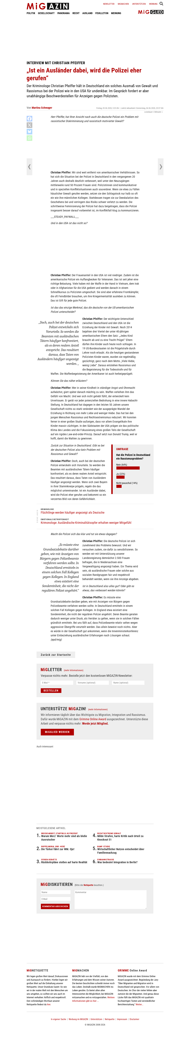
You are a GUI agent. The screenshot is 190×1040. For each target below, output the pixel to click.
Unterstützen (139, 4)
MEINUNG (116, 13)
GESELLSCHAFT (46, 13)
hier (48, 1004)
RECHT (76, 13)
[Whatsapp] (29, 138)
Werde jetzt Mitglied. (95, 723)
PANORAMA (63, 13)
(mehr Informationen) (73, 670)
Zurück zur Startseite (56, 654)
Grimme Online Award (92, 719)
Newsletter (108, 4)
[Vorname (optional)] (92, 683)
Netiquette (88, 885)
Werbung (153, 4)
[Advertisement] (95, 37)
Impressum (122, 1019)
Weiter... (139, 1004)
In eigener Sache (58, 1019)
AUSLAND (87, 13)
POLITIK (31, 13)
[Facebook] (29, 118)
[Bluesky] (29, 131)
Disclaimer (134, 1019)
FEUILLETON (101, 13)
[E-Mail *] (57, 683)
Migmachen (123, 4)
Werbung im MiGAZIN (78, 1019)
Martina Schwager (42, 107)
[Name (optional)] (128, 683)
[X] (29, 125)
